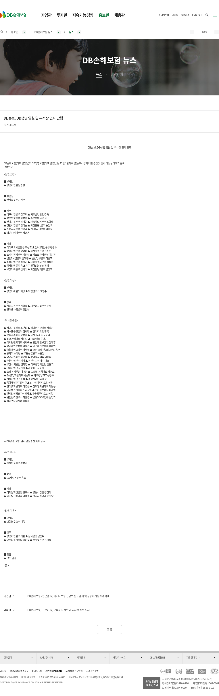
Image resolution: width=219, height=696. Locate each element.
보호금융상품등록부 (19, 670)
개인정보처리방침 (53, 670)
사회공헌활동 (92, 670)
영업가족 (185, 15)
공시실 (175, 15)
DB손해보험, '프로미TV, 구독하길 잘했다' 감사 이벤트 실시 (58, 610)
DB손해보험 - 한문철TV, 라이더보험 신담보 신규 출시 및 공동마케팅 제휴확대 (68, 596)
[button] (18, 657)
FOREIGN (37, 670)
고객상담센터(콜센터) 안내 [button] (151, 683)
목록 (109, 629)
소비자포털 (164, 15)
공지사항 (116, 74)
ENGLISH (196, 15)
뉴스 (99, 74)
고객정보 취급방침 (74, 670)
